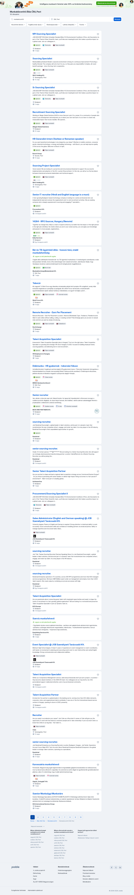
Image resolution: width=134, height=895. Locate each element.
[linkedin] (120, 867)
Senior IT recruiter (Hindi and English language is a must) (61, 194)
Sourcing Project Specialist (46, 165)
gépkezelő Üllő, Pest (59, 853)
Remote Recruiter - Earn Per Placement (52, 312)
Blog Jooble (86, 876)
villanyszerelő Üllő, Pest (37, 842)
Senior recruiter (40, 395)
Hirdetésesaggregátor (65, 870)
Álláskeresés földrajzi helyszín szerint (88, 838)
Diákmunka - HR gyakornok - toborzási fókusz (55, 366)
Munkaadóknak (62, 873)
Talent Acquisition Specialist (47, 339)
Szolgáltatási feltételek (18, 890)
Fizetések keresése (89, 873)
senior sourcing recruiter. (45, 448)
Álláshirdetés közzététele (106, 3)
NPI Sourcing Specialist (44, 34)
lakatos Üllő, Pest (59, 858)
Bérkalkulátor (87, 882)
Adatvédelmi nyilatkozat (35, 890)
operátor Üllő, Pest (35, 847)
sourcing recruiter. (42, 422)
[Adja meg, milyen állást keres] (29, 19)
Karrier (35, 876)
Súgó (34, 879)
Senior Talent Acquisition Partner (49, 471)
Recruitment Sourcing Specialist (49, 112)
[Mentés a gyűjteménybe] (98, 34)
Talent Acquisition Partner (46, 694)
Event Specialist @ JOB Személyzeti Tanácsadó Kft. (58, 644)
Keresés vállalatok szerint (90, 879)
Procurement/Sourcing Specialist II (50, 493)
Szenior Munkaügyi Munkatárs (48, 793)
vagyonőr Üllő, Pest (35, 837)
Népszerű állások (82, 835)
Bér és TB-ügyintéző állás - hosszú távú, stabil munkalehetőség (55, 251)
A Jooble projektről (39, 870)
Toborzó (37, 283)
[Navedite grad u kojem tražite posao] (69, 19)
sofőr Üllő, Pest (34, 844)
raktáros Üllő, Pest (59, 848)
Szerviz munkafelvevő (44, 618)
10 (80, 817)
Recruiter (37, 715)
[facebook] (111, 867)
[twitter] (116, 867)
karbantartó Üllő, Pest (60, 850)
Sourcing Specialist (42, 58)
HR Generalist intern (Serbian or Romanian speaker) (58, 139)
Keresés (117, 19)
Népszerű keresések (38, 826)
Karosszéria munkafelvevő (46, 764)
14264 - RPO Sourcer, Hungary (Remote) (52, 221)
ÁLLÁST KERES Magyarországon (43, 882)
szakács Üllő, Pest (35, 839)
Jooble (120, 891)
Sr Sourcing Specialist (44, 87)
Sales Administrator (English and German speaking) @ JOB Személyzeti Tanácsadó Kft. (62, 519)
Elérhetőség (37, 873)
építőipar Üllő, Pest (59, 855)
